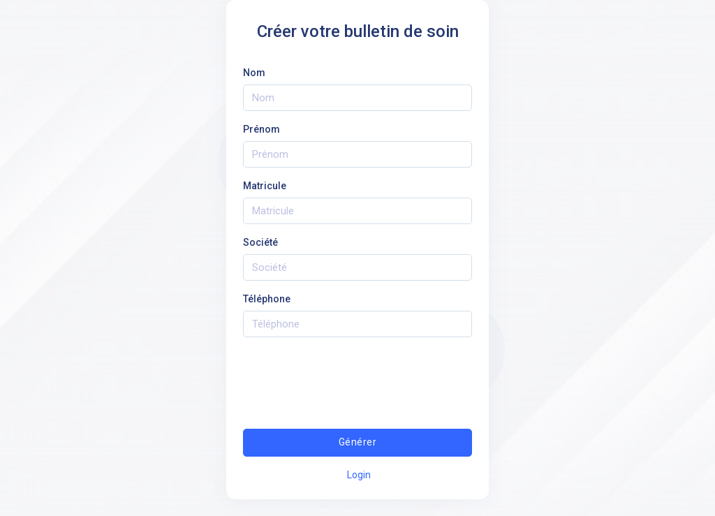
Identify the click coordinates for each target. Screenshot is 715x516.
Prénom (261, 129)
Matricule (264, 185)
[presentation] (357, 375)
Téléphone (266, 298)
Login (359, 474)
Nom (254, 72)
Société (260, 242)
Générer (357, 442)
